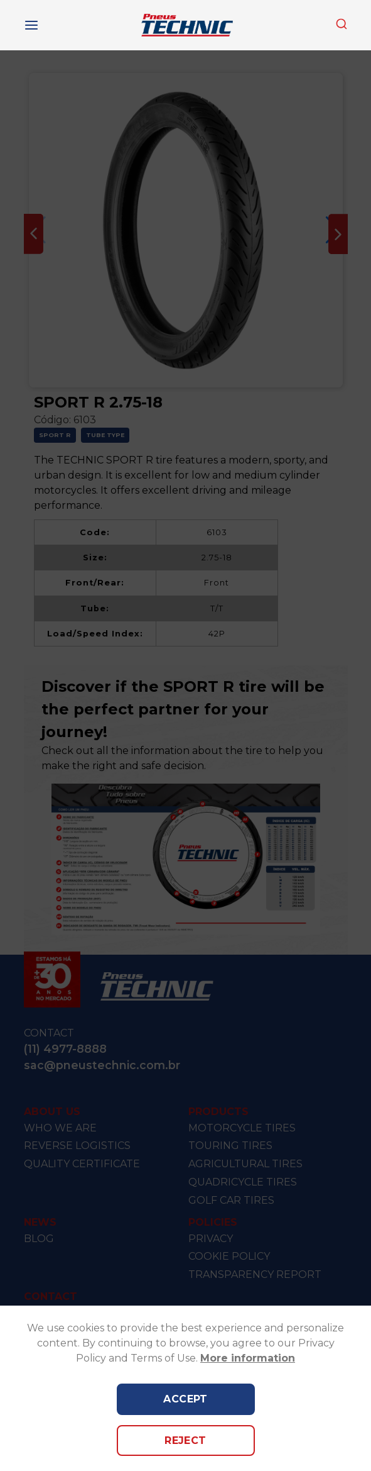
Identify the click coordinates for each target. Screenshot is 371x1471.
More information (247, 1358)
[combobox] (341, 25)
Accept (185, 1399)
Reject (185, 1440)
